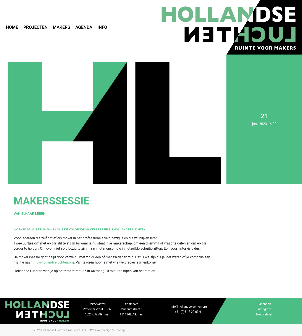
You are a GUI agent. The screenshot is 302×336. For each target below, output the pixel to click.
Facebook (264, 304)
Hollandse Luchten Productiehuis (62, 330)
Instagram (264, 309)
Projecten (35, 27)
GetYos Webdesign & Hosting (106, 330)
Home (12, 27)
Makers (61, 27)
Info (102, 27)
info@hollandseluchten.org (53, 262)
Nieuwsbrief (264, 314)
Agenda (83, 27)
